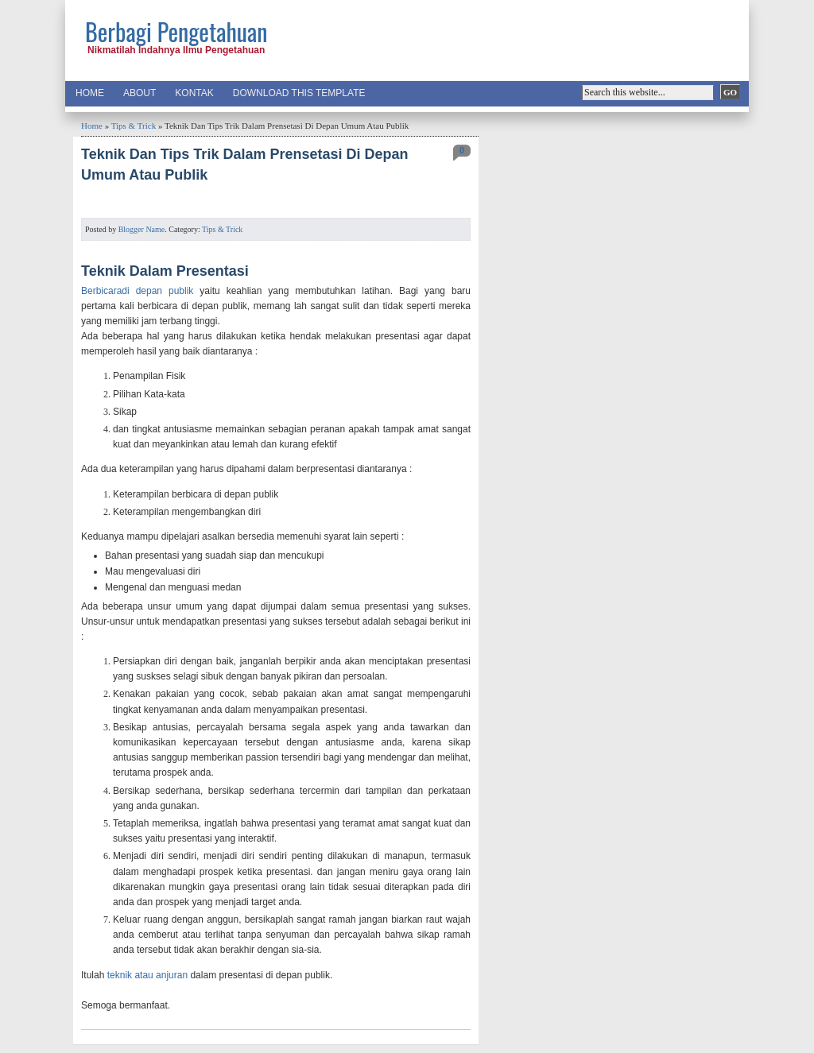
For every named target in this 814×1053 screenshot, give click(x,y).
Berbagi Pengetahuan (176, 31)
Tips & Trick (133, 125)
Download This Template (299, 93)
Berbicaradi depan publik (137, 290)
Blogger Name (141, 229)
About (139, 93)
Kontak (194, 93)
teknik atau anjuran (147, 975)
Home (90, 93)
